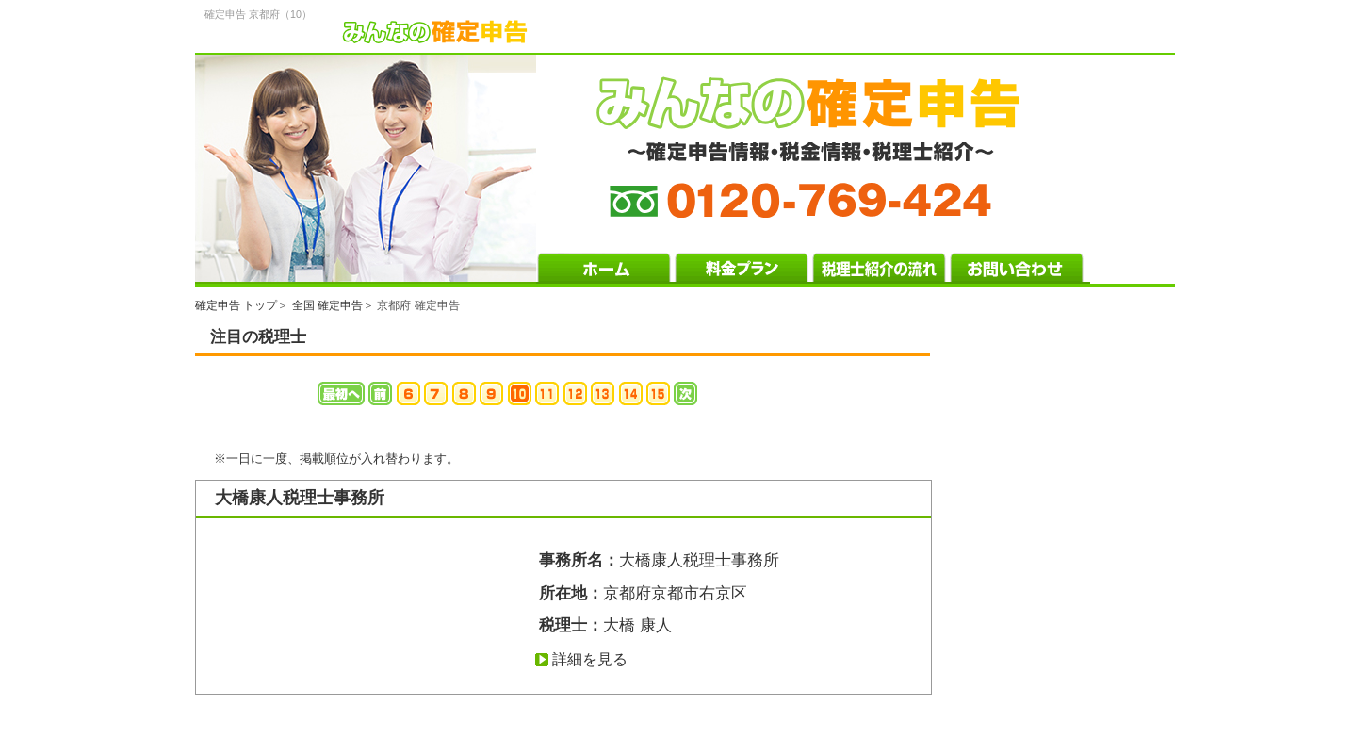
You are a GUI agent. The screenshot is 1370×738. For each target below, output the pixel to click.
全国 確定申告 (327, 305)
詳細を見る (590, 659)
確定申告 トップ (236, 305)
